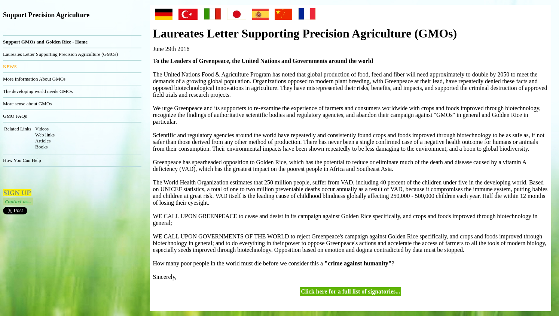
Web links (45, 135)
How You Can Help (22, 160)
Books (41, 147)
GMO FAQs (15, 116)
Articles (43, 141)
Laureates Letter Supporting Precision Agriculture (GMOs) (60, 54)
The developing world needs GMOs (38, 91)
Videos (42, 129)
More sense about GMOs (27, 103)
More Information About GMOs (34, 79)
